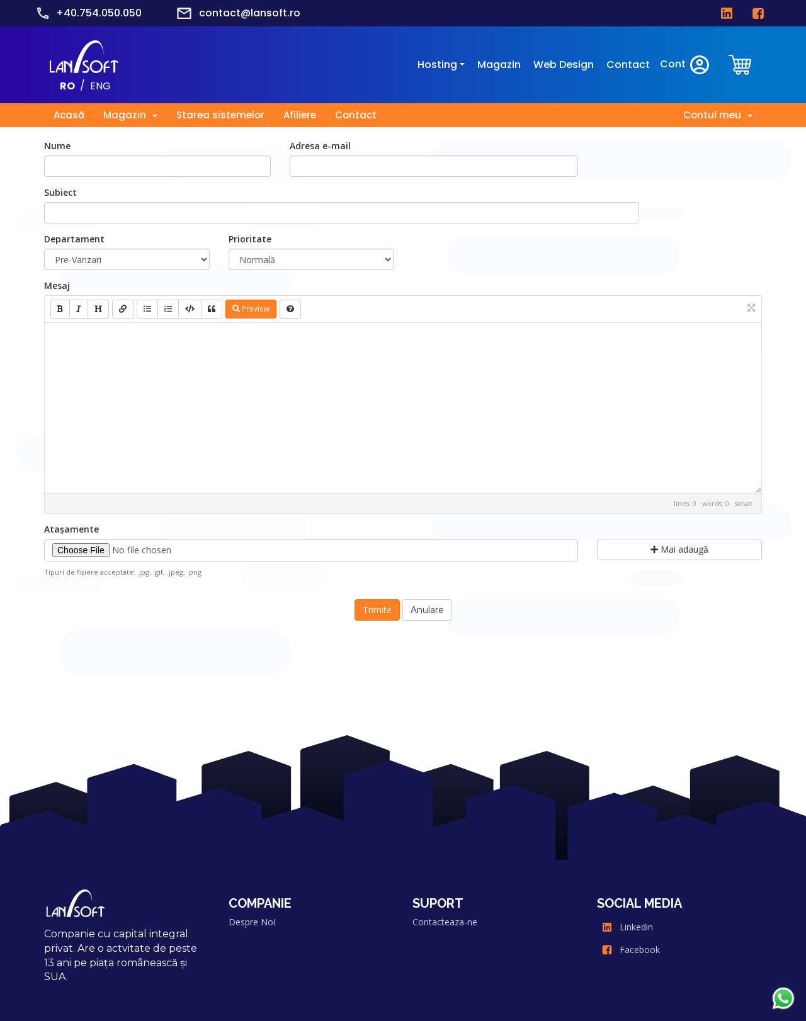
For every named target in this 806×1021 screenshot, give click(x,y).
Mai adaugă (679, 549)
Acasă (69, 114)
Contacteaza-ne (444, 922)
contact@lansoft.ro (249, 13)
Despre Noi (252, 922)
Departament (74, 239)
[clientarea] (741, 64)
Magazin (499, 64)
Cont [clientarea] (685, 65)
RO (67, 85)
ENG (100, 85)
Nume (57, 146)
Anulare (427, 610)
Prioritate (250, 239)
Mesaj (57, 285)
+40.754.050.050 (99, 13)
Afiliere (299, 114)
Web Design (563, 64)
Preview (251, 308)
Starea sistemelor (220, 114)
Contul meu (717, 114)
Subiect (60, 192)
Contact (628, 64)
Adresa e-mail (320, 146)
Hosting (437, 64)
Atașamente (71, 529)
